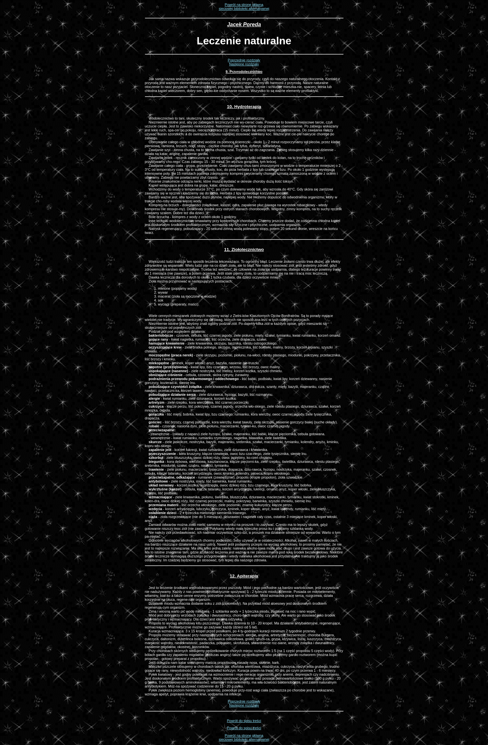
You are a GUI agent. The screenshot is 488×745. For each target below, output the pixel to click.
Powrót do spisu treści (244, 721)
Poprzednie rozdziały (244, 60)
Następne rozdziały (244, 64)
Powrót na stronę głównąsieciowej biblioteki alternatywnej (244, 7)
